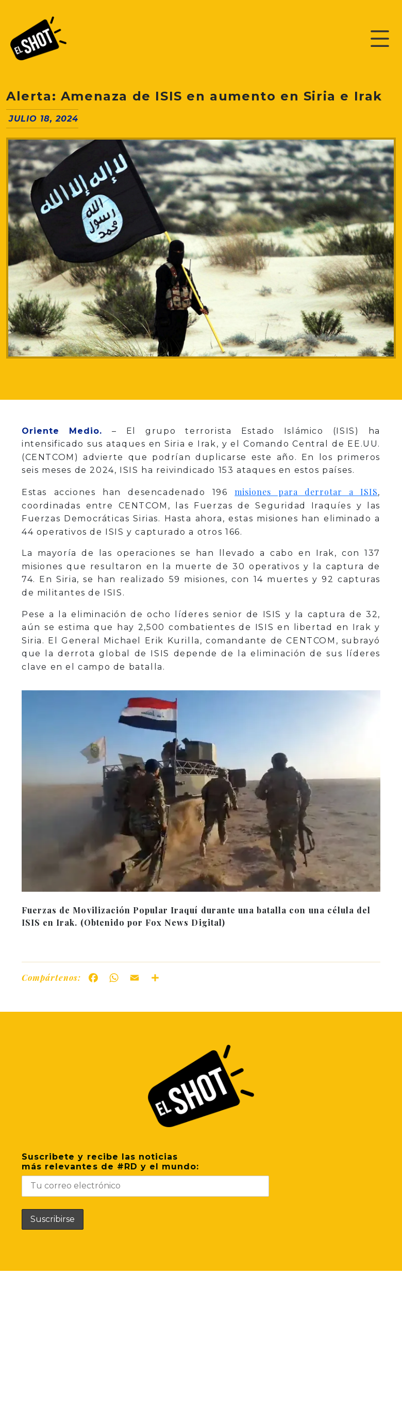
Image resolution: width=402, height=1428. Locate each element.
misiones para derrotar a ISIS (306, 491)
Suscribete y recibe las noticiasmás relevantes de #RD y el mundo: (145, 1174)
